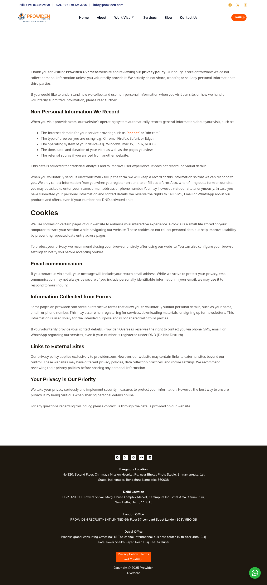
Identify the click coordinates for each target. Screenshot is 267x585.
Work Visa (123, 17)
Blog (172, 17)
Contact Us (195, 17)
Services (151, 17)
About (98, 17)
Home (78, 17)
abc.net (133, 133)
